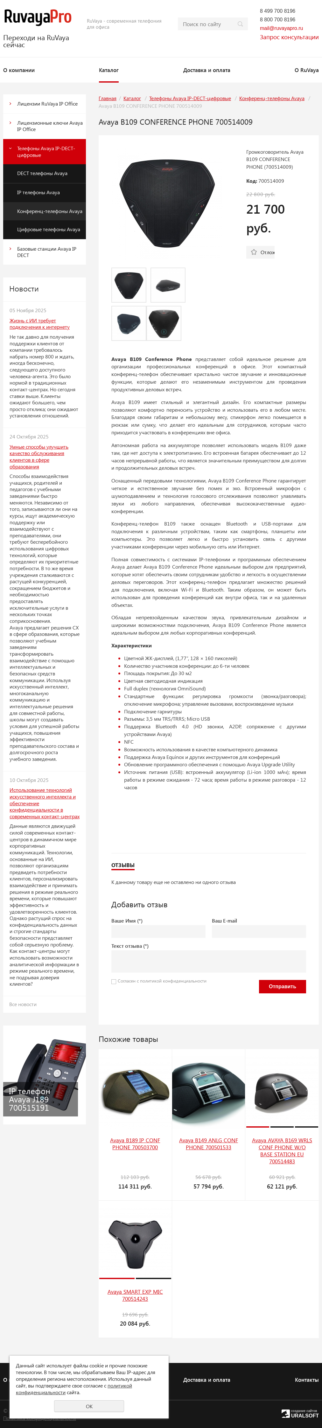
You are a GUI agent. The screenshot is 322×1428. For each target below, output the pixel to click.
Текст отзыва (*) (130, 946)
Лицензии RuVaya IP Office (47, 103)
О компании (19, 69)
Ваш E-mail (224, 920)
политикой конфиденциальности (173, 981)
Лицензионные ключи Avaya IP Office (50, 126)
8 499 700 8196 (277, 11)
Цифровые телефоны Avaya (48, 229)
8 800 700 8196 (277, 19)
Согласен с (162, 981)
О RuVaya (307, 69)
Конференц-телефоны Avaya (49, 211)
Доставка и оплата (206, 69)
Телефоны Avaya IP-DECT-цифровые (46, 151)
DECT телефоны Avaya (42, 173)
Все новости (23, 1004)
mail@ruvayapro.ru (281, 28)
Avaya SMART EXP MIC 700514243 (135, 1295)
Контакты (307, 1379)
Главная (107, 98)
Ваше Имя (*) (127, 920)
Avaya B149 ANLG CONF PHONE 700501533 (208, 1144)
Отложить (268, 252)
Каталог (109, 69)
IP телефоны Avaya (38, 192)
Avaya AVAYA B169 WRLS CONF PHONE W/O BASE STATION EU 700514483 (282, 1151)
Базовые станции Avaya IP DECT (46, 252)
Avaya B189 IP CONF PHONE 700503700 (135, 1144)
